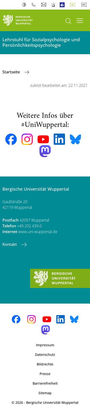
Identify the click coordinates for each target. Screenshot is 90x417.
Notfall (54, 5)
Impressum (45, 345)
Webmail (44, 5)
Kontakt (10, 244)
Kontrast (25, 5)
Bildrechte (45, 364)
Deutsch (74, 5)
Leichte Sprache (63, 5)
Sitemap (45, 393)
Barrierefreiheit (45, 383)
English (85, 5)
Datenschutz (45, 354)
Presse (45, 373)
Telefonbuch (35, 5)
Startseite (11, 72)
